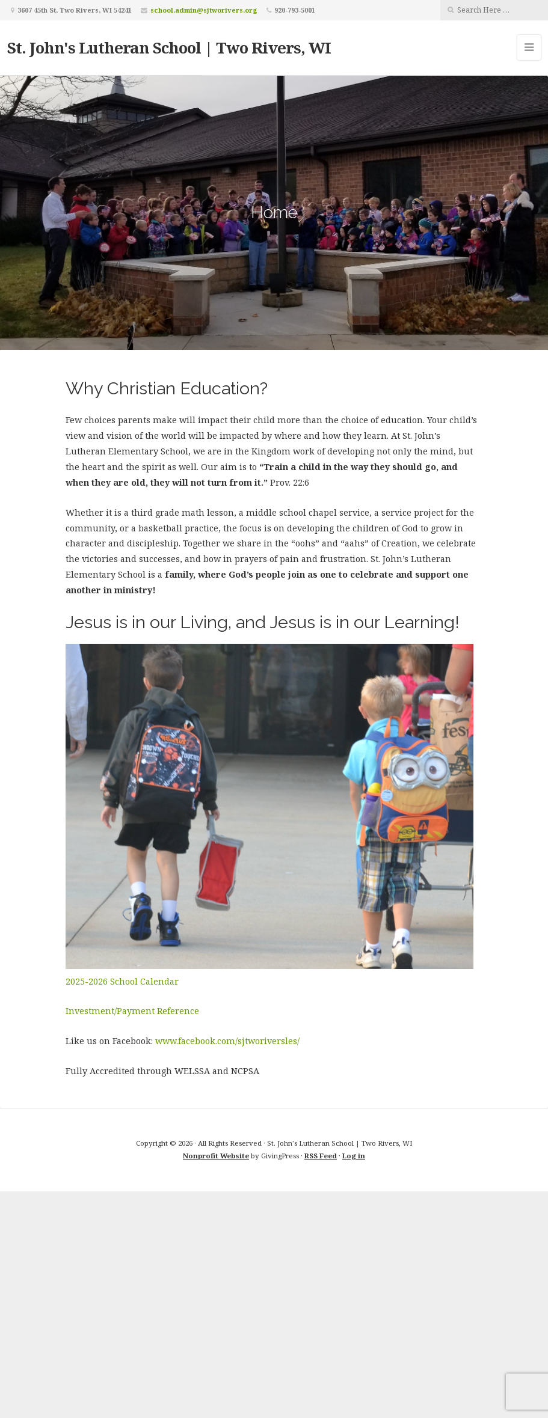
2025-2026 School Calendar (122, 981)
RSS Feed (320, 1155)
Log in (353, 1155)
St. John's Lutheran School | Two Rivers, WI (169, 47)
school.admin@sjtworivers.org (203, 9)
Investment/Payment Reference (132, 1010)
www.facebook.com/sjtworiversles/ (227, 1041)
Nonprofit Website (216, 1155)
